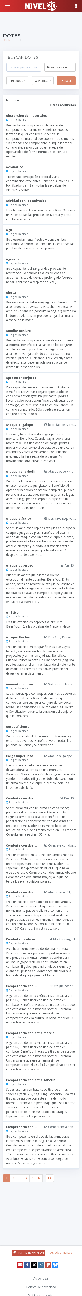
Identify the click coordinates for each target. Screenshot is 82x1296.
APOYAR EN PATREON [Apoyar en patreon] (28, 1252)
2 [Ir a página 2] (13, 1178)
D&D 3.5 (7, 40)
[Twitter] (34, 1265)
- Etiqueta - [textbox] (16, 80)
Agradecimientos (61, 1252)
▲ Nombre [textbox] (41, 80)
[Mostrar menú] (76, 6)
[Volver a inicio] (8, 5)
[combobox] (60, 67)
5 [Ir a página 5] (33, 1178)
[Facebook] (27, 1265)
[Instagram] (41, 1265)
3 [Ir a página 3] (20, 1178)
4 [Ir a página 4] (26, 1178)
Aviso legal (41, 1278)
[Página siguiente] (39, 1178)
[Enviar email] (20, 1265)
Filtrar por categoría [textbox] (58, 67)
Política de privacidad (41, 1287)
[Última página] (50, 1178)
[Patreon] (48, 1265)
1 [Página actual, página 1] (6, 1178)
